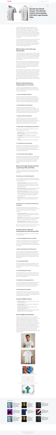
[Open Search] (48, 1)
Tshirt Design (14, 409)
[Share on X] (12, 30)
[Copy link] (12, 34)
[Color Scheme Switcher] (47, 1)
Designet (9, 1)
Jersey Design (14, 402)
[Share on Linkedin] (12, 32)
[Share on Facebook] (12, 27)
